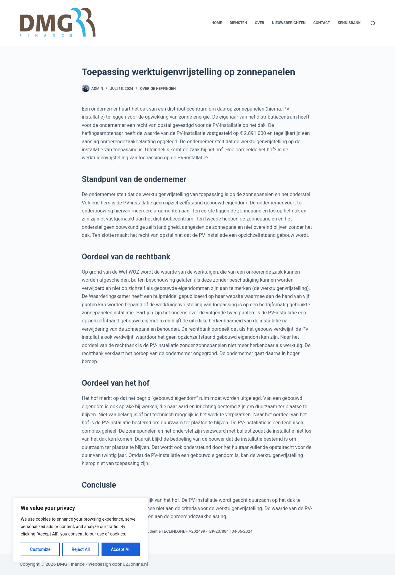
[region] (80, 530)
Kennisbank (349, 23)
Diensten (238, 23)
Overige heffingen (158, 88)
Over (259, 23)
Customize (40, 549)
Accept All (121, 549)
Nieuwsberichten (289, 23)
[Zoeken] (373, 23)
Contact (321, 23)
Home (216, 23)
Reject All (81, 549)
